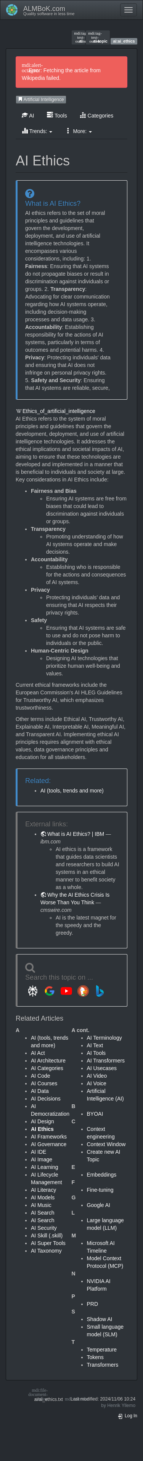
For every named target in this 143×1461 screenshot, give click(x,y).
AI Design (42, 1121)
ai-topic (98, 37)
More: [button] (78, 131)
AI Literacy (43, 1190)
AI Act (38, 1053)
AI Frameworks (49, 1137)
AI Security (44, 1228)
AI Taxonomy (46, 1251)
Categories (97, 115)
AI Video (97, 1076)
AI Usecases (102, 1068)
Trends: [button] (37, 131)
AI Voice (96, 1083)
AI (28, 115)
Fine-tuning (100, 1190)
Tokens (95, 1357)
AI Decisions (46, 1099)
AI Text (95, 1045)
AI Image (41, 1159)
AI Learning (44, 1167)
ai (78, 37)
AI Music (41, 1205)
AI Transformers (106, 1061)
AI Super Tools (48, 1243)
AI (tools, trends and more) (72, 791)
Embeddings (102, 1175)
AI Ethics (42, 1129)
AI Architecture (48, 1061)
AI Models (43, 1197)
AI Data (40, 1091)
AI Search (42, 1213)
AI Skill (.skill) (47, 1235)
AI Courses (44, 1083)
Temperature (102, 1350)
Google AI (99, 1205)
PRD (92, 1304)
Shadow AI (99, 1319)
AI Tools (96, 1053)
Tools (57, 115)
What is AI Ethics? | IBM (75, 834)
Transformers (103, 1365)
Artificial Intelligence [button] (41, 99)
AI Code (40, 1076)
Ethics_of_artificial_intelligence (58, 411)
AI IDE (38, 1152)
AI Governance (48, 1144)
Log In (127, 1415)
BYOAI (95, 1114)
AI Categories (47, 1068)
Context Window (106, 1144)
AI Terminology (104, 1038)
